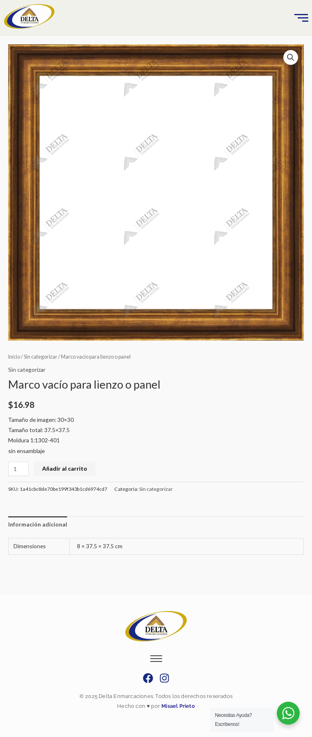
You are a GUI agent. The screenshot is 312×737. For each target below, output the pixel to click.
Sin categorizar (40, 357)
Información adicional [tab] (37, 524)
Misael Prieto (177, 706)
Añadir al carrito (64, 468)
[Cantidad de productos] (18, 469)
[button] (290, 57)
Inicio (14, 357)
